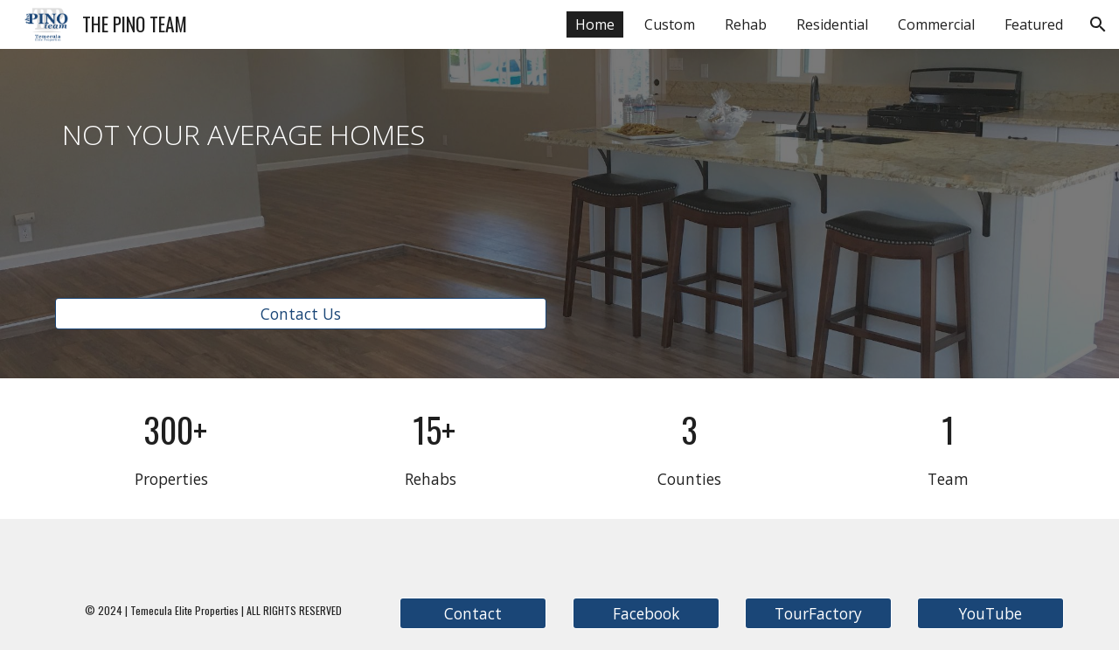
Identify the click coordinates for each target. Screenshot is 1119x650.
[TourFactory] (818, 614)
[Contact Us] (301, 313)
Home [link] (595, 24)
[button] (1098, 24)
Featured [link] (1033, 24)
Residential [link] (832, 24)
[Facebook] (646, 614)
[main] (300, 130)
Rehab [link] (746, 24)
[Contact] (473, 614)
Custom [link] (669, 24)
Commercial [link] (936, 24)
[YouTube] (990, 614)
